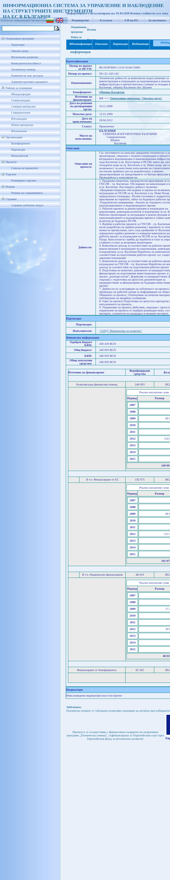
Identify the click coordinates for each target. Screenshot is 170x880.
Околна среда (19, 50)
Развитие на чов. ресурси (27, 75)
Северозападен (20, 100)
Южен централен (22, 125)
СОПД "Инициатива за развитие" (121, 330)
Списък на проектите (24, 168)
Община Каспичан (111, 92)
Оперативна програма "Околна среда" (136, 98)
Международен (21, 94)
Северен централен (23, 106)
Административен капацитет (29, 81)
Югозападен (19, 118)
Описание (101, 43)
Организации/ (39, 20)
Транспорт (17, 44)
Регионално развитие (24, 57)
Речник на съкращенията (27, 192)
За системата (157, 20)
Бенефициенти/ (58, 20)
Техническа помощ (23, 69)
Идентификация (79, 43)
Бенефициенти (20, 143)
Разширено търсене (23, 180)
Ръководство (80, 20)
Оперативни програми (20, 38)
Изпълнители (19, 155)
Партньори (18, 149)
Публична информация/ (16, 20)
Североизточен (20, 112)
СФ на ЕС (131, 20)
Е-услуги (106, 20)
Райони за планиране (19, 87)
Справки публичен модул (27, 205)
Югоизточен (19, 131)
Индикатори (139, 43)
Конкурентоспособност (26, 63)
